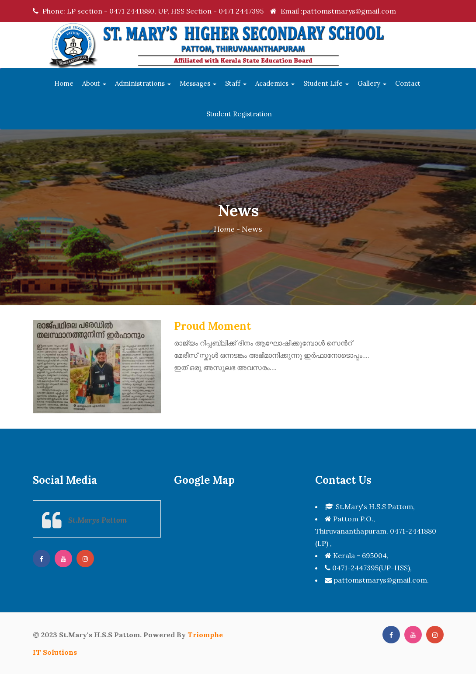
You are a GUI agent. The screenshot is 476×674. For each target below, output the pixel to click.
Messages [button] (198, 83)
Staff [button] (236, 83)
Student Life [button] (326, 83)
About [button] (94, 83)
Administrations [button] (143, 83)
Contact (407, 83)
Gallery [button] (372, 83)
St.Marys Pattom (97, 520)
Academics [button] (275, 83)
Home (63, 83)
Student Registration (239, 114)
